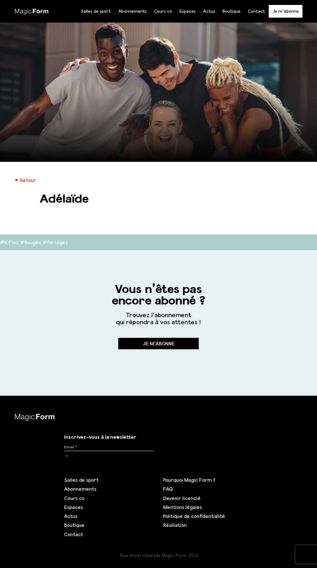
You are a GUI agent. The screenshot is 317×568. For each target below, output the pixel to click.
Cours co (163, 11)
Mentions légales (182, 507)
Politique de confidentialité (194, 516)
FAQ (168, 489)
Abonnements (132, 11)
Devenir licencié (182, 498)
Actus (209, 11)
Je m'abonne (285, 11)
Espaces (188, 11)
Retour (25, 180)
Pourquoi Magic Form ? (189, 480)
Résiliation (175, 525)
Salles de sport (96, 11)
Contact (256, 11)
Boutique (232, 11)
